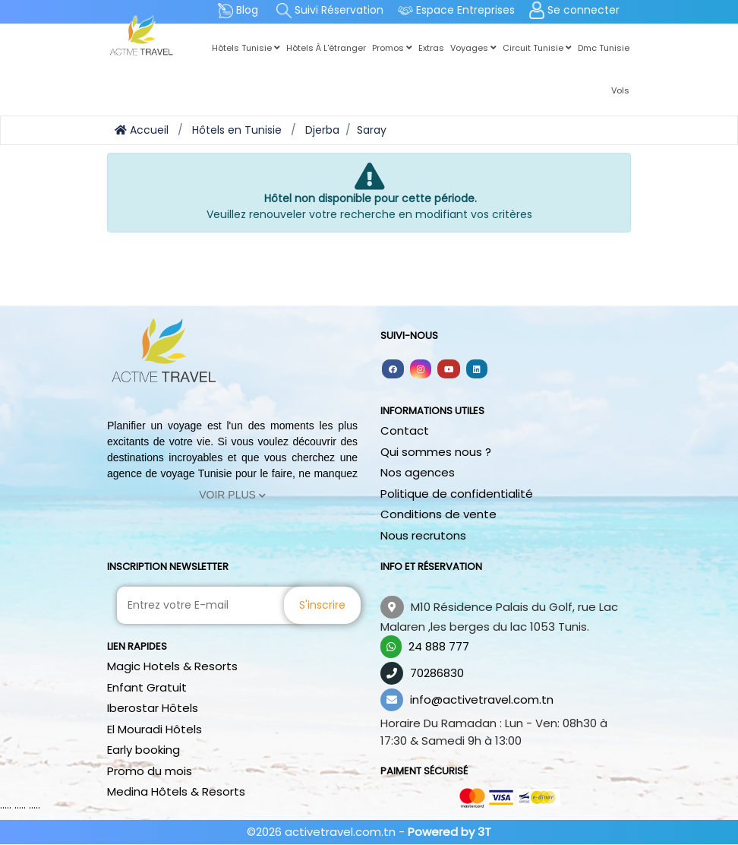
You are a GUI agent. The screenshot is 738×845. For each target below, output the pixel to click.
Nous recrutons (423, 535)
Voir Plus (232, 495)
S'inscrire (322, 604)
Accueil (142, 130)
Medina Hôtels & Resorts (176, 791)
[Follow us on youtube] (449, 368)
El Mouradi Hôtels (154, 729)
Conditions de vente (438, 514)
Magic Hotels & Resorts (172, 666)
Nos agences (417, 472)
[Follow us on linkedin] (477, 368)
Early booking (143, 750)
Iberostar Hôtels (152, 708)
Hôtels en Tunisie (237, 130)
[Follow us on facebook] (392, 368)
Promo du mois (149, 771)
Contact (404, 430)
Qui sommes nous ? (435, 452)
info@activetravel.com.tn (482, 699)
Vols (620, 90)
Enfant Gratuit (147, 687)
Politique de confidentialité (456, 494)
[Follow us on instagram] (420, 368)
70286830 (437, 673)
